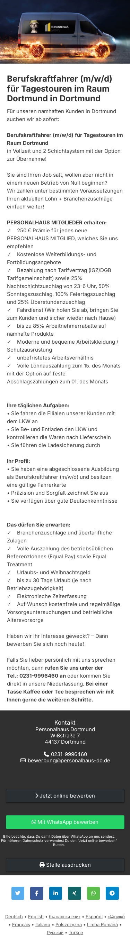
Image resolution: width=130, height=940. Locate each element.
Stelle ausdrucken (65, 865)
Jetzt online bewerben (65, 795)
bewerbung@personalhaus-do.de (69, 760)
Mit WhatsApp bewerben (65, 822)
